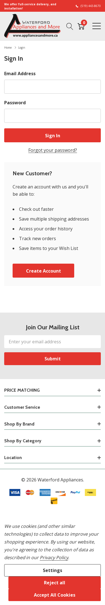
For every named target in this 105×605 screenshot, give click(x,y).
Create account (43, 271)
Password (15, 103)
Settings (52, 570)
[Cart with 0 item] (81, 26)
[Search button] (69, 26)
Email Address (20, 73)
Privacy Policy (54, 557)
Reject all (54, 583)
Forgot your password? (52, 150)
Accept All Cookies (54, 595)
